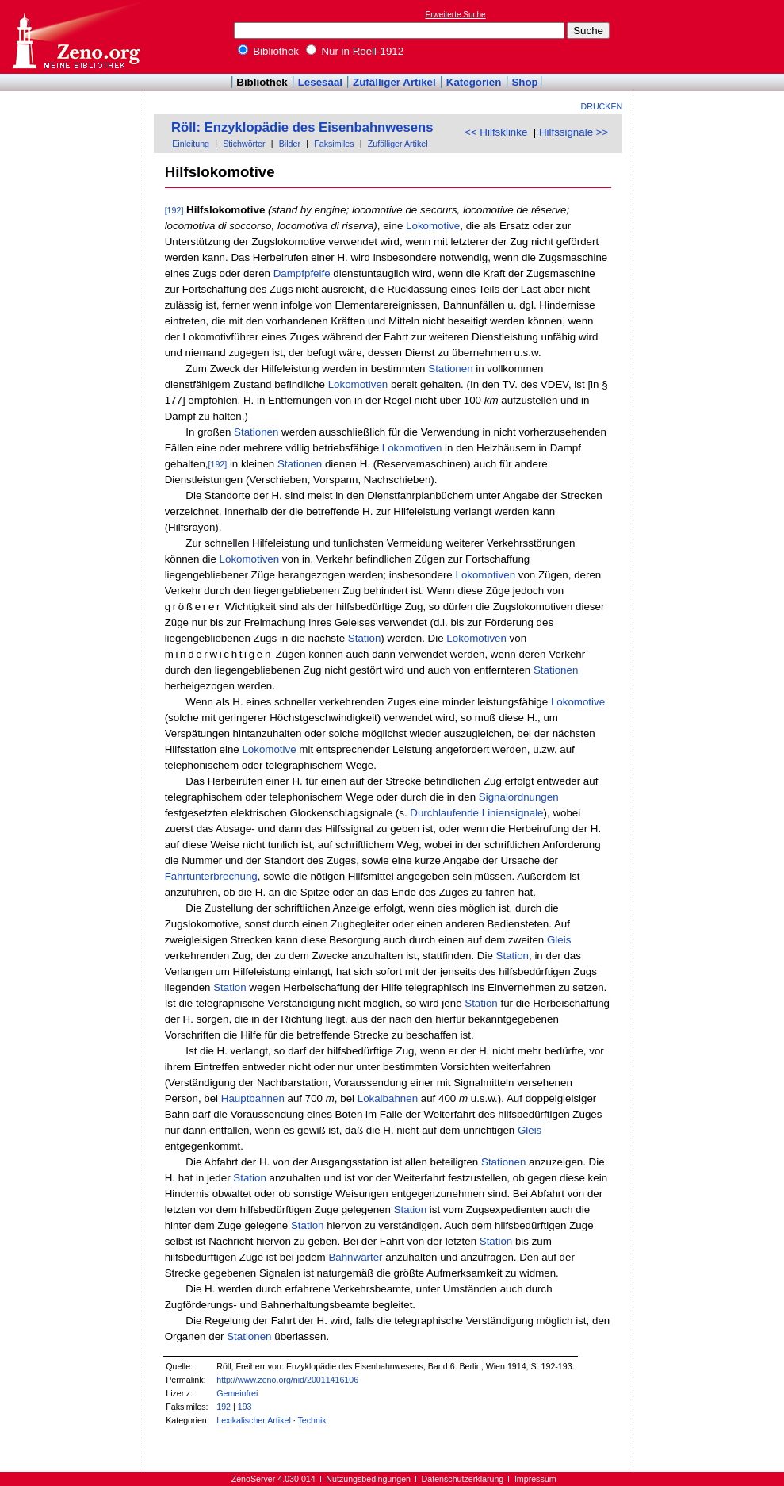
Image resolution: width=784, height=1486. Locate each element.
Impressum (535, 1479)
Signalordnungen (519, 797)
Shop (524, 82)
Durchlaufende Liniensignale (476, 813)
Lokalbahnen (388, 1098)
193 (245, 1406)
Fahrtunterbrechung (211, 876)
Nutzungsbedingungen (368, 1479)
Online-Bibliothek (75, 37)
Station (364, 638)
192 (223, 1406)
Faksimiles (334, 143)
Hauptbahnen (253, 1098)
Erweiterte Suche (456, 14)
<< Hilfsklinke (496, 132)
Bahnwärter (355, 1257)
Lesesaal (320, 82)
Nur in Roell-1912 (354, 51)
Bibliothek (269, 51)
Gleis (559, 940)
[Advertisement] (711, 36)
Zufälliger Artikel (394, 82)
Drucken (602, 106)
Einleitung (190, 143)
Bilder (289, 143)
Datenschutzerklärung (463, 1479)
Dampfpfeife (302, 273)
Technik (312, 1420)
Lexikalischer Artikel (253, 1420)
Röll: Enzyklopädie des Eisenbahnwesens (302, 127)
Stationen (450, 368)
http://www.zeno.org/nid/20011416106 (287, 1379)
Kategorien (474, 82)
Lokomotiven (358, 384)
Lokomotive (433, 226)
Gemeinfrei (237, 1393)
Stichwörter (244, 143)
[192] (174, 210)
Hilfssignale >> (573, 132)
